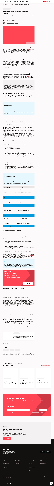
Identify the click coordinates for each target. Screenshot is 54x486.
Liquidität (14, 134)
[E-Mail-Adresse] (21, 410)
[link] (6, 449)
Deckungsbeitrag (28, 49)
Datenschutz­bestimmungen (35, 412)
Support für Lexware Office (31, 460)
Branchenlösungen (5, 467)
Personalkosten (26, 152)
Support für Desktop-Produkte (31, 467)
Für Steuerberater (30, 463)
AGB (42, 412)
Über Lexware (42, 460)
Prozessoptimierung (25, 266)
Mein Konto (29, 470)
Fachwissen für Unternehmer (18, 460)
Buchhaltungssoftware (6, 463)
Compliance (46, 483)
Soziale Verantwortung (43, 463)
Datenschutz (36, 483)
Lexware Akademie (17, 463)
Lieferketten (42, 483)
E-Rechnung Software (6, 460)
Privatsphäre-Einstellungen (30, 483)
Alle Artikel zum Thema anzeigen (45, 365)
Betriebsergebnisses (31, 255)
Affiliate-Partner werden (31, 466)
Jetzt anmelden (6, 438)
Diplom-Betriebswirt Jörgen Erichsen (12, 23)
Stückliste (28, 76)
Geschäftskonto (5, 466)
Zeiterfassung (15, 301)
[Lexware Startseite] (5, 1)
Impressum (49, 483)
